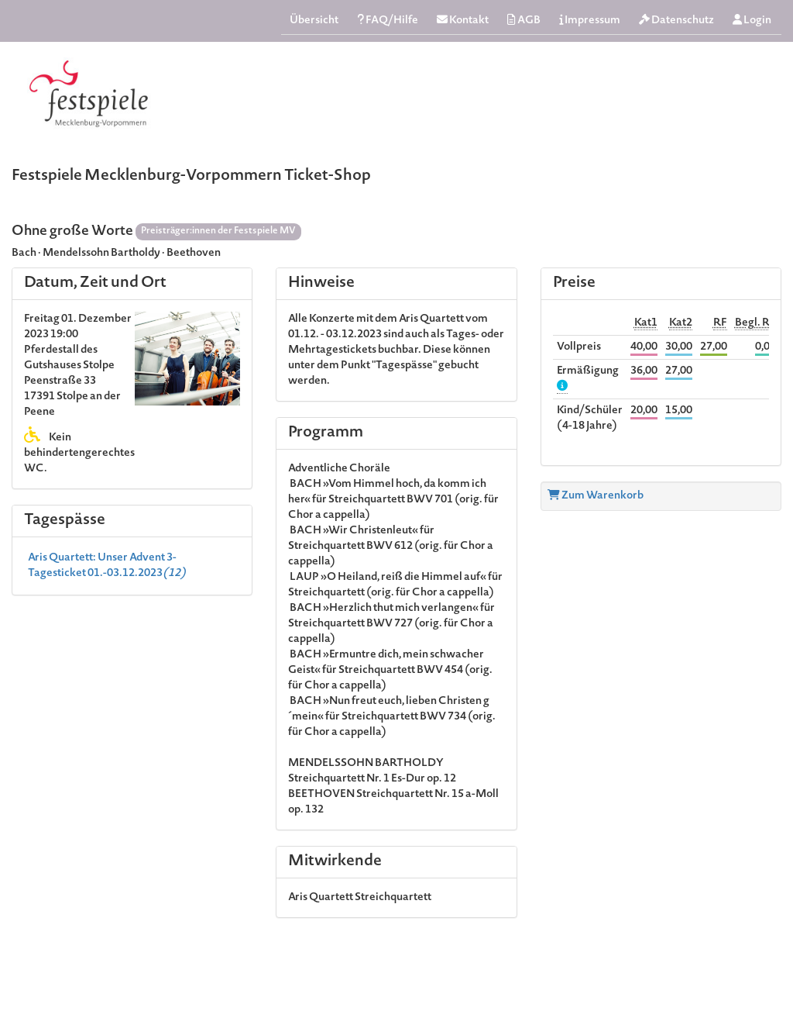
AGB (524, 20)
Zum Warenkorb (596, 496)
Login (752, 20)
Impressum (589, 20)
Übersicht (314, 21)
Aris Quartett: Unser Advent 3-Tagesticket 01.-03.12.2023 (107, 566)
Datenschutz (676, 20)
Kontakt (463, 20)
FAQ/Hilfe (387, 20)
